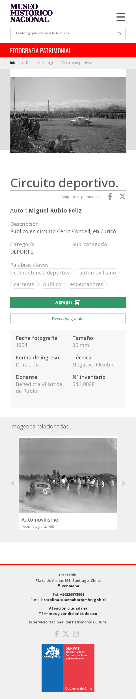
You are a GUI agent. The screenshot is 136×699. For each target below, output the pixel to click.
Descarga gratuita (68, 318)
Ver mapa (68, 585)
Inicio (15, 62)
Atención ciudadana (68, 608)
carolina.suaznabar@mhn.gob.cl (75, 599)
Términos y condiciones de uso (68, 613)
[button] (13, 483)
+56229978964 (72, 594)
